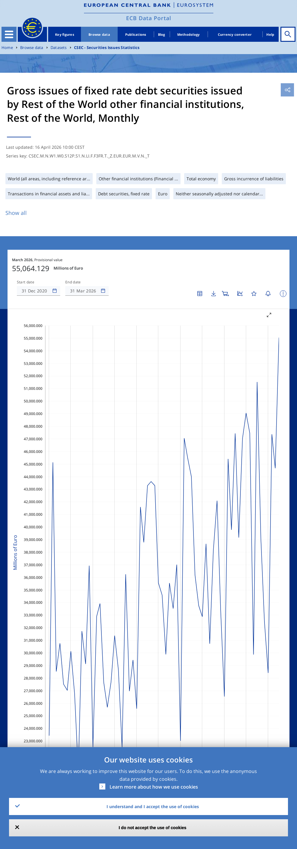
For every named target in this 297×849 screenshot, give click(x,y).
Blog (161, 34)
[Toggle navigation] (9, 34)
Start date (25, 282)
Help (270, 34)
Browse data (99, 34)
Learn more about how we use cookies (154, 786)
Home (7, 47)
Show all (16, 212)
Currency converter (235, 34)
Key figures (64, 34)
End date (73, 282)
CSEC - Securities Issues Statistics (106, 47)
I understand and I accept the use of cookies (153, 806)
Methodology (188, 34)
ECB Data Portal (148, 18)
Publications (135, 34)
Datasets (59, 47)
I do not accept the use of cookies (153, 827)
